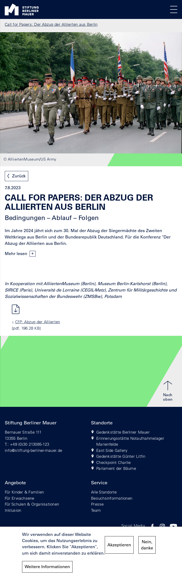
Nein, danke (147, 545)
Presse (97, 504)
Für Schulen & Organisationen (32, 504)
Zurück (19, 176)
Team (96, 510)
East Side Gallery (111, 450)
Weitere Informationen (47, 566)
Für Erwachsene (19, 498)
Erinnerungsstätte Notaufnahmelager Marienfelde (130, 441)
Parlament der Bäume (116, 468)
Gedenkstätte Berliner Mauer (123, 432)
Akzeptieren (119, 545)
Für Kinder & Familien (24, 491)
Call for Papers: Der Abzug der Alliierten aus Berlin (51, 24)
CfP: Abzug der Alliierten (37, 321)
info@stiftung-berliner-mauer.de (33, 450)
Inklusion (13, 510)
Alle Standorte (104, 491)
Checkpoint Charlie (113, 462)
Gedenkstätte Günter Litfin (121, 456)
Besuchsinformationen (111, 498)
